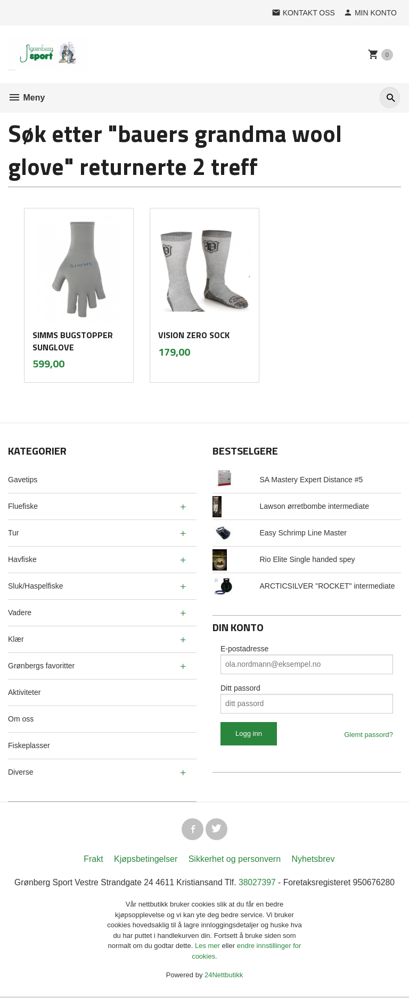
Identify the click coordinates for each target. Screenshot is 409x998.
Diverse (20, 772)
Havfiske (22, 559)
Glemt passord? (368, 735)
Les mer (208, 948)
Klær (16, 639)
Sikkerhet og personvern (235, 860)
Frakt (93, 860)
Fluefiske (23, 506)
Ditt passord (240, 688)
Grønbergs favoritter (41, 665)
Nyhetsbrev (313, 860)
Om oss (21, 719)
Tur (13, 533)
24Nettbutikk (223, 977)
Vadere (19, 612)
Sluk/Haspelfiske (35, 586)
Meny (26, 97)
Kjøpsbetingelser (145, 860)
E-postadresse (244, 648)
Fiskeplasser (29, 745)
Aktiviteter (24, 692)
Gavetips (22, 479)
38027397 (258, 883)
